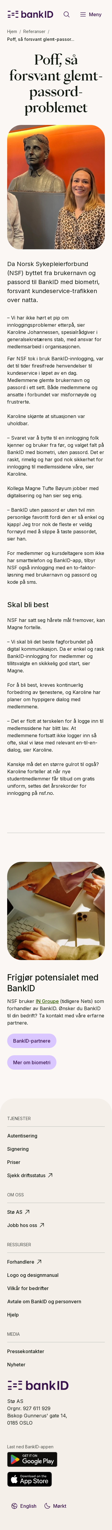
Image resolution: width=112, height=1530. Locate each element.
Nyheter (16, 1365)
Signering (18, 1149)
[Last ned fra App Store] (29, 1479)
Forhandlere (25, 1261)
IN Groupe (47, 1001)
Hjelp (13, 1315)
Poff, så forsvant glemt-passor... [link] (40, 39)
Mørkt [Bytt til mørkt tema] (55, 1506)
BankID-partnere (31, 1041)
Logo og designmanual (33, 1275)
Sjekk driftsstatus (30, 1175)
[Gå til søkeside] (66, 14)
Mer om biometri (31, 1062)
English (23, 1506)
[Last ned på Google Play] (32, 1459)
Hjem (12, 31)
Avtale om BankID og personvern (44, 1301)
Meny (90, 14)
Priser (13, 1162)
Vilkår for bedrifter (28, 1288)
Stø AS (19, 1212)
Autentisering (22, 1136)
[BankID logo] (30, 14)
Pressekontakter (25, 1351)
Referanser (34, 31)
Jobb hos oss (26, 1225)
